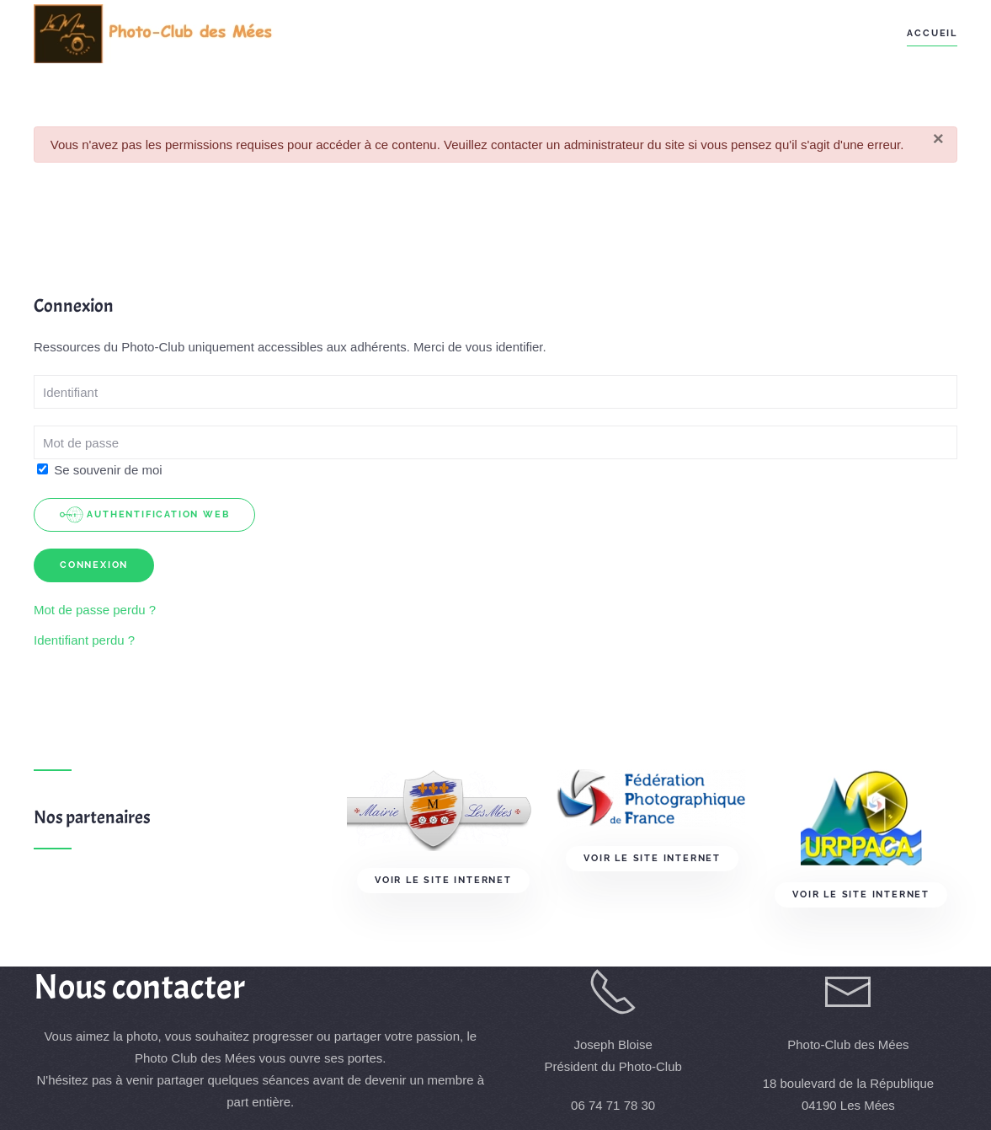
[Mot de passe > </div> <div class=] (495, 442)
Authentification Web (144, 515)
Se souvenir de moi (100, 470)
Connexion (94, 565)
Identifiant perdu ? (84, 640)
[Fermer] (938, 139)
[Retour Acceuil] (154, 33)
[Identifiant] (495, 392)
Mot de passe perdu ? (95, 609)
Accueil (932, 33)
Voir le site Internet (443, 880)
